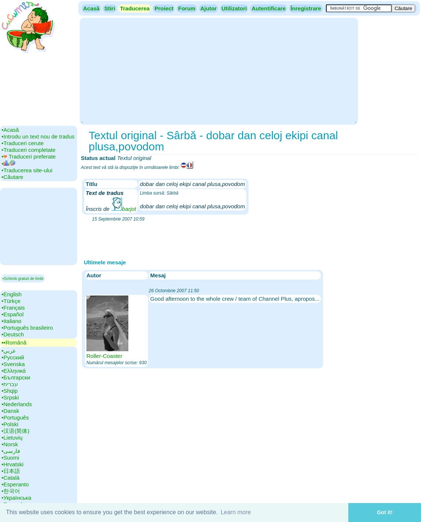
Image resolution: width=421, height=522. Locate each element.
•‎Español (12, 314)
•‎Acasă (10, 130)
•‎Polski (9, 424)
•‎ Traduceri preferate (28, 156)
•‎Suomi (10, 457)
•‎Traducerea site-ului (26, 170)
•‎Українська (16, 498)
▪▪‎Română (13, 342)
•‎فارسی (10, 451)
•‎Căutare (12, 177)
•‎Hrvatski (12, 464)
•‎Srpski (10, 397)
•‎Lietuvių (12, 437)
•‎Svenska (13, 364)
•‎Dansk (10, 411)
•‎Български (15, 377)
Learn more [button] (236, 512)
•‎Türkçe (10, 301)
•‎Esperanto (15, 484)
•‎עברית (9, 384)
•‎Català (10, 477)
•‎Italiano (11, 321)
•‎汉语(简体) (15, 431)
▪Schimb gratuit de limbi (23, 278)
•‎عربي (8, 351)
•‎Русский (12, 357)
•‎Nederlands (16, 404)
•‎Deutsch (12, 334)
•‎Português (15, 417)
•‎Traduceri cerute (22, 143)
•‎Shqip (9, 391)
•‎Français (13, 307)
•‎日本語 (10, 471)
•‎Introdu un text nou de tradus (38, 136)
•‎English (11, 294)
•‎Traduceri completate (28, 150)
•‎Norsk (9, 444)
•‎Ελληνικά (13, 371)
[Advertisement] (218, 71)
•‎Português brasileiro (27, 327)
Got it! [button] (384, 512)
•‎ (8, 163)
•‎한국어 (10, 491)
